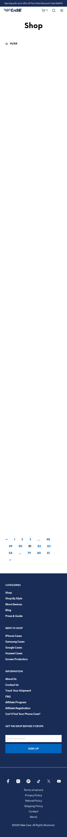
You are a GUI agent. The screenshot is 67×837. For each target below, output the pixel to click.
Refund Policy (33, 800)
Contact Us (12, 684)
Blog (8, 610)
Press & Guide (14, 615)
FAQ (8, 696)
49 (10, 546)
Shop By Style (13, 598)
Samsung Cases (14, 641)
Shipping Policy (33, 806)
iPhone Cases (13, 635)
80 (39, 553)
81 (48, 553)
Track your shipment (18, 690)
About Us (10, 678)
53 (49, 546)
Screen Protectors (16, 659)
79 (29, 553)
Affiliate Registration (17, 708)
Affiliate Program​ (15, 702)
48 (48, 539)
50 (20, 546)
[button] (45, 10)
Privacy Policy (33, 795)
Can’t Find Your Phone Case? (22, 713)
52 (39, 546)
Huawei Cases (13, 653)
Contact (33, 811)
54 (10, 553)
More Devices (13, 604)
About (33, 816)
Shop (8, 592)
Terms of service (33, 789)
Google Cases (13, 647)
